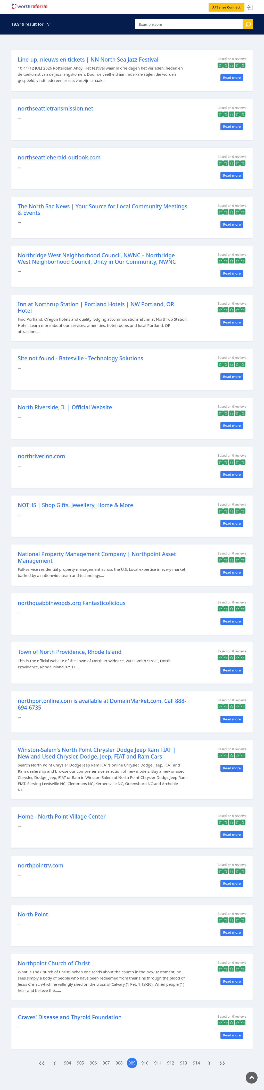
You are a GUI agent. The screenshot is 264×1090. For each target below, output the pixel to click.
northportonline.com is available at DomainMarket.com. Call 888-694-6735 (102, 704)
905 (80, 1063)
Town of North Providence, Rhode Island (69, 651)
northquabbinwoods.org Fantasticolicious (72, 603)
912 (170, 1063)
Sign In (250, 8)
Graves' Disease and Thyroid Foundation (70, 1017)
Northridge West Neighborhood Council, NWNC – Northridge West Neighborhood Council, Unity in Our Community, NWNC (97, 258)
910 (144, 1063)
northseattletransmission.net (55, 108)
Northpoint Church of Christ (54, 963)
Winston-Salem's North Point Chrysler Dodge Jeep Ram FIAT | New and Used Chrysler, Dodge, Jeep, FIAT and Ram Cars (97, 753)
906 (93, 1063)
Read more (232, 77)
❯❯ (222, 1062)
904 (67, 1063)
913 (183, 1063)
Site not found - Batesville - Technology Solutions (80, 358)
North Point (33, 914)
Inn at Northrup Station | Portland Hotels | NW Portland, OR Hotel (96, 307)
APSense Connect (226, 7)
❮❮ (42, 1062)
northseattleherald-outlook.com (59, 157)
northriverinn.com (41, 456)
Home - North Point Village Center (62, 816)
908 (119, 1063)
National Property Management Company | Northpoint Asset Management (97, 557)
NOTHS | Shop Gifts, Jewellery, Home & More (75, 505)
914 (196, 1063)
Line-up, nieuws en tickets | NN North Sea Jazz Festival (88, 59)
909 (131, 1063)
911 (157, 1063)
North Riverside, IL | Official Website (65, 407)
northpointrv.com (40, 865)
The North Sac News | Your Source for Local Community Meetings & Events (102, 209)
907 (106, 1063)
